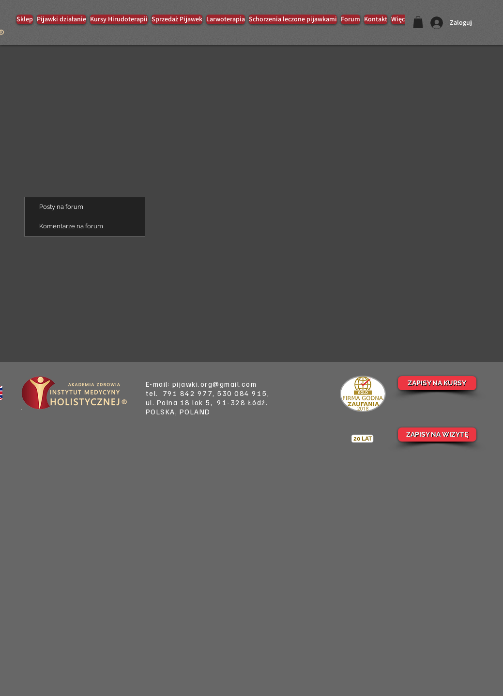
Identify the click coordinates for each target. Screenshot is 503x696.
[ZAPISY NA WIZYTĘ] (437, 434)
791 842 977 (188, 393)
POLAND (195, 411)
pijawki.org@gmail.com (214, 384)
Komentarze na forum (71, 226)
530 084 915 (242, 393)
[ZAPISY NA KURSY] (437, 383)
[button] (418, 22)
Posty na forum (61, 206)
